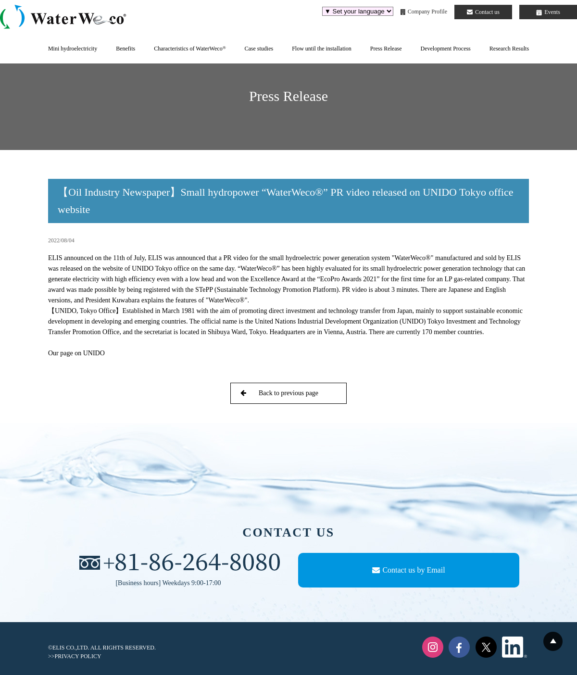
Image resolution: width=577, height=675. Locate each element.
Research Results (509, 48)
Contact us (483, 12)
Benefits (125, 48)
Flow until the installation (321, 48)
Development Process (445, 48)
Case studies (258, 48)
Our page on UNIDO (77, 353)
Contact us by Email (408, 570)
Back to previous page (279, 393)
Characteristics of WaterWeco (190, 48)
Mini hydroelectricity (72, 48)
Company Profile (424, 11)
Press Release (386, 48)
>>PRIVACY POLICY (74, 656)
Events (548, 12)
